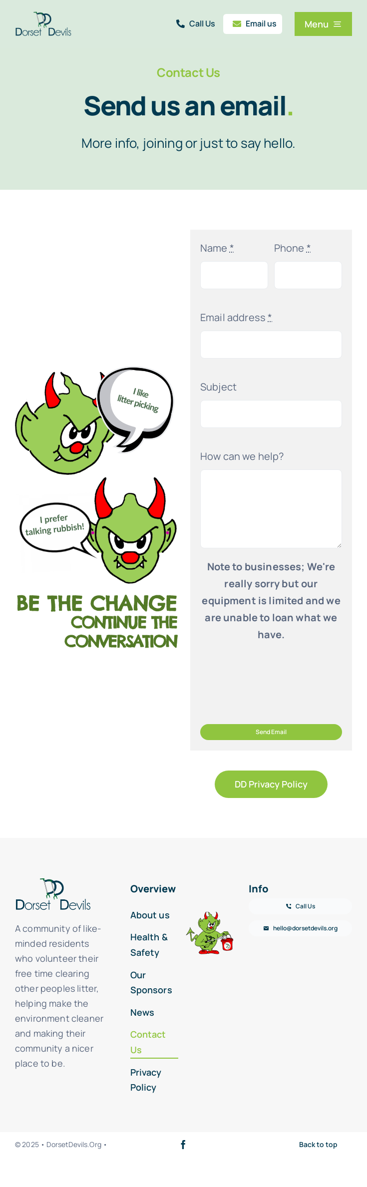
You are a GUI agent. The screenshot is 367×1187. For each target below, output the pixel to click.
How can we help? (242, 456)
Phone (292, 248)
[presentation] (276, 682)
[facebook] (183, 1144)
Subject (218, 387)
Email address (236, 317)
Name (217, 248)
